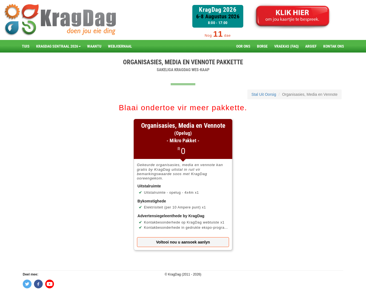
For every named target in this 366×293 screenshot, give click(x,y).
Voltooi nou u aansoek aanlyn (183, 242)
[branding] (59, 20)
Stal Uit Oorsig (263, 94)
